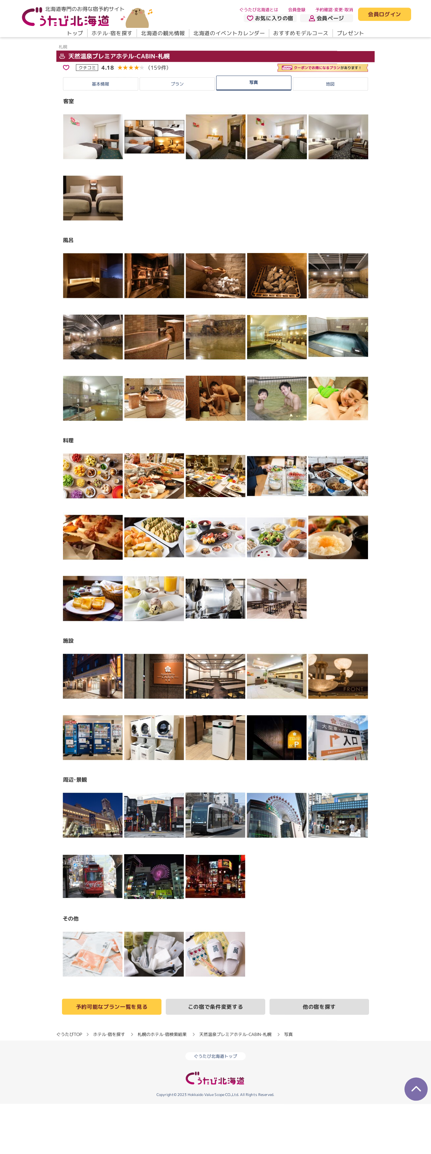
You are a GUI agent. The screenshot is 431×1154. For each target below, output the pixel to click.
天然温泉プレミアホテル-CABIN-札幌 (114, 106)
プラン (177, 134)
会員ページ (326, 18)
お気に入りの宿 (270, 18)
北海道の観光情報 (163, 33)
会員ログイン (384, 14)
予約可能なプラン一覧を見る (112, 1056)
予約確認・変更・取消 (334, 10)
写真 (253, 132)
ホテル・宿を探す (112, 33)
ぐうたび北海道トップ (215, 1107)
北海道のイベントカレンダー (229, 33)
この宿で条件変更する (215, 1056)
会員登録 (296, 10)
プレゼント (350, 33)
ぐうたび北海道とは (258, 10)
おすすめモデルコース (300, 33)
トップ (75, 33)
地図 (330, 134)
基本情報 (100, 134)
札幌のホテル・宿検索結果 (162, 1084)
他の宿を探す (319, 1057)
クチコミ (87, 118)
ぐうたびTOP (69, 1084)
